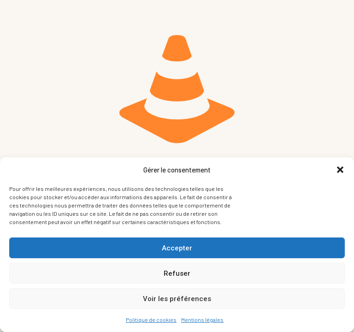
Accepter (177, 248)
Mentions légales (202, 319)
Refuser (177, 273)
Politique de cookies (151, 319)
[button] (340, 169)
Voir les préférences (177, 299)
